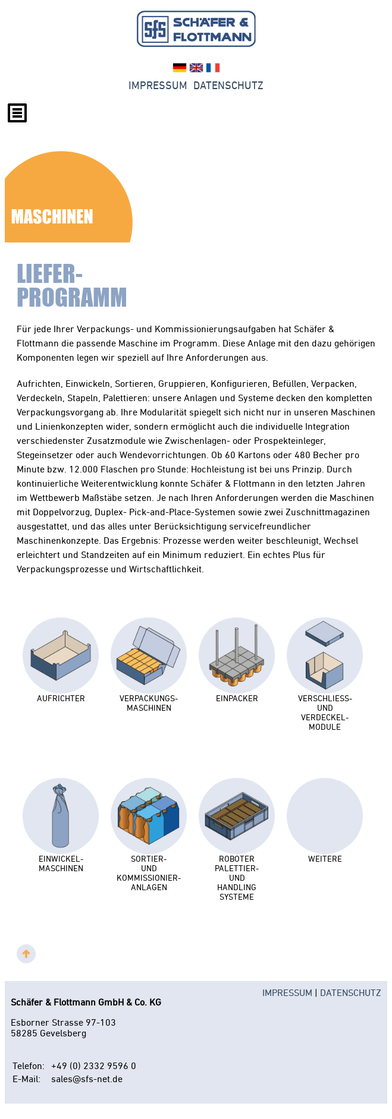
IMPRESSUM (287, 992)
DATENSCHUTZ (350, 992)
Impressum (157, 86)
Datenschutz (228, 86)
